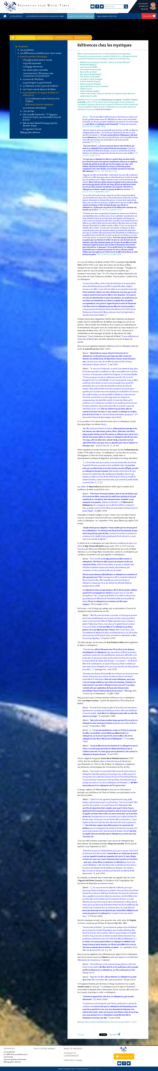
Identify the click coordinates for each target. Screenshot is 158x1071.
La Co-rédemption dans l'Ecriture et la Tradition (42, 99)
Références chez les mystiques (39, 104)
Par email (113, 1034)
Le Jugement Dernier (32, 129)
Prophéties (23, 46)
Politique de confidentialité (71, 1054)
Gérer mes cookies (73, 1060)
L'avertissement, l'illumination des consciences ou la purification (38, 74)
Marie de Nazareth (73, 1048)
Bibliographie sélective (107, 16)
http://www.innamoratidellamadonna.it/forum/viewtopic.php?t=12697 (109, 1022)
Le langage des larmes (33, 66)
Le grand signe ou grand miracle (37, 82)
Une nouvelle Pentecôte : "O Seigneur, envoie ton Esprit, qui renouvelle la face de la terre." (42, 117)
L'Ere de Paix (28, 111)
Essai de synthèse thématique (80, 16)
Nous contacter (124, 1056)
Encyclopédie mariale (45, 1048)
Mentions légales (95, 1069)
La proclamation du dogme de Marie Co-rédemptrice (41, 94)
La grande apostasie (32, 63)
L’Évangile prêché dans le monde (37, 60)
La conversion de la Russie (34, 108)
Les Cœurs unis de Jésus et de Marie (39, 89)
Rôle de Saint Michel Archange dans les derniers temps (40, 124)
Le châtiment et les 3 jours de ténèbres (40, 86)
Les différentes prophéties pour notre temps (45, 16)
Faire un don (147, 16)
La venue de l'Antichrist (33, 79)
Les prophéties (16, 16)
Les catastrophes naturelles (35, 70)
